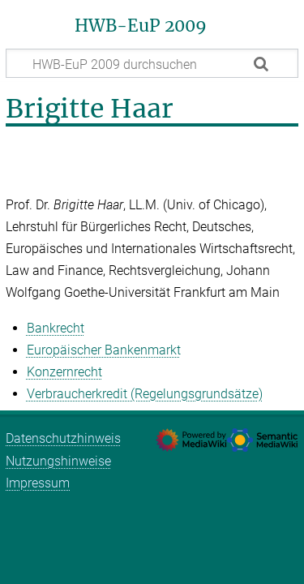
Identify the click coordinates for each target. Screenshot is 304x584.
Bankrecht (55, 328)
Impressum (38, 483)
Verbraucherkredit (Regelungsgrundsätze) (145, 394)
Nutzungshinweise (58, 461)
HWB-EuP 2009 (141, 25)
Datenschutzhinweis (63, 438)
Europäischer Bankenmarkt (104, 350)
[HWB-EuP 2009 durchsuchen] (152, 63)
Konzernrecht (64, 372)
